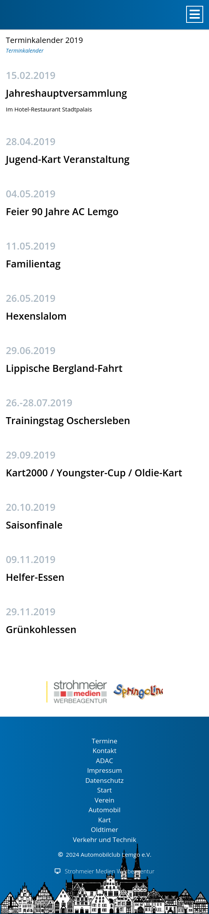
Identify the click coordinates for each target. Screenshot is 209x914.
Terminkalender (24, 50)
